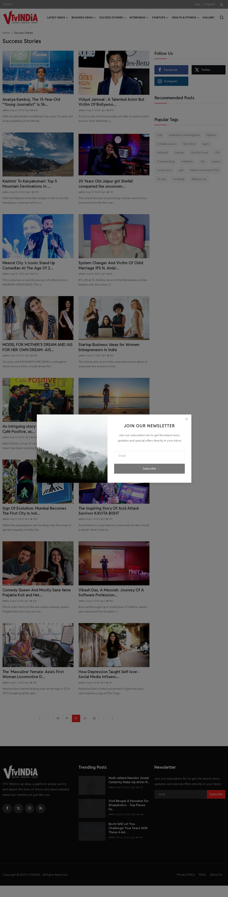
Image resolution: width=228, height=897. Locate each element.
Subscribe (149, 468)
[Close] (186, 419)
